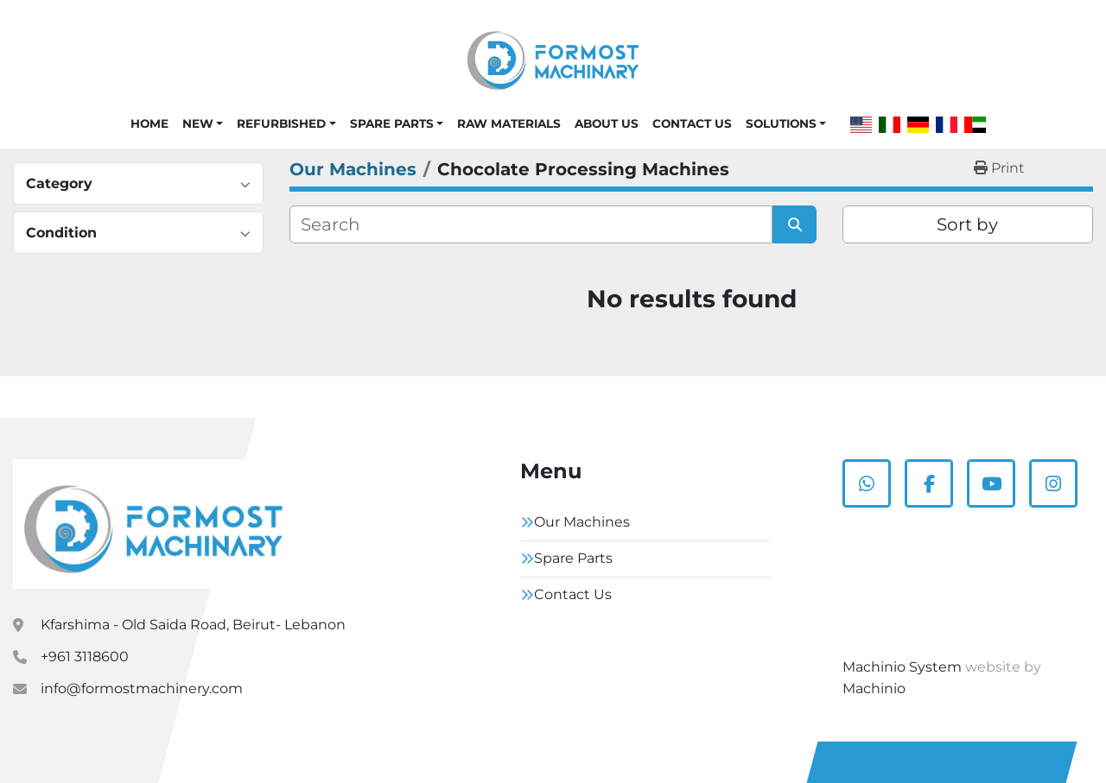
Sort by (967, 224)
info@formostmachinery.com (142, 688)
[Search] (530, 224)
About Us (607, 123)
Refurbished (281, 123)
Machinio (874, 688)
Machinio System (902, 667)
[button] (202, 123)
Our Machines (582, 522)
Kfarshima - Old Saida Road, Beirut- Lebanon (193, 624)
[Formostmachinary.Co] (153, 524)
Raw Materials (509, 123)
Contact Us (692, 123)
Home (149, 123)
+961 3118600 (85, 656)
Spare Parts (392, 123)
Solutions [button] (781, 123)
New (197, 123)
